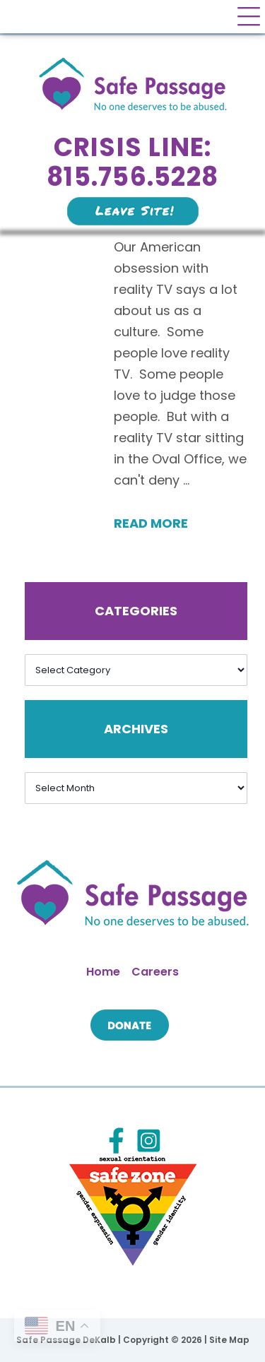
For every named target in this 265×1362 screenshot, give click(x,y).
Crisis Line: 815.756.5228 (132, 162)
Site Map (229, 1340)
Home (103, 972)
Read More (151, 523)
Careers (155, 972)
